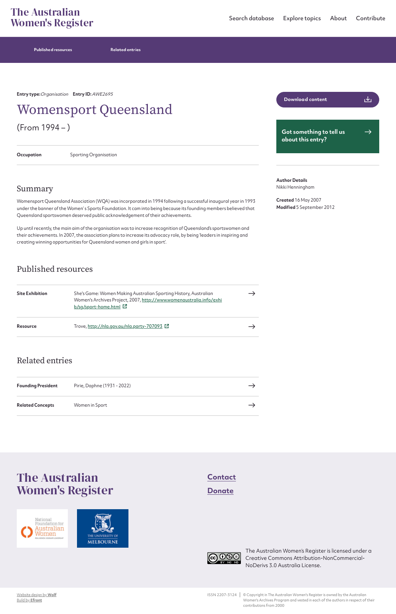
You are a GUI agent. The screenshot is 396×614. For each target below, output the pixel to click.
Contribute (370, 18)
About (338, 18)
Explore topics (302, 18)
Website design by (36, 594)
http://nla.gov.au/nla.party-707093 (125, 326)
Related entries (126, 50)
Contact (221, 477)
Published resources (53, 50)
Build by (29, 600)
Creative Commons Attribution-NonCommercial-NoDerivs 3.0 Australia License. (305, 562)
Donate (220, 490)
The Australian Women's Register (52, 17)
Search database (251, 18)
